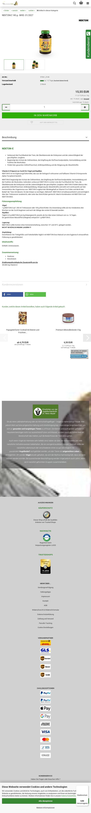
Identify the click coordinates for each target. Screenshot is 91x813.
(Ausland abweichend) (61, 81)
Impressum (45, 596)
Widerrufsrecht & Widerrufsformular (45, 610)
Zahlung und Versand (45, 619)
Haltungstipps (45, 592)
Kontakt (45, 601)
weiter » (23, 10)
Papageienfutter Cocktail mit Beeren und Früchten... (22, 331)
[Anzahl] (45, 107)
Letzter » (31, 10)
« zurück (14, 10)
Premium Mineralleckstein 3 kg (68, 330)
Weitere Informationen (45, 808)
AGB (45, 605)
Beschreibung (9, 137)
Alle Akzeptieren (46, 801)
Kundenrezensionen (12, 284)
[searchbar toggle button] (74, 3)
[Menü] (86, 787)
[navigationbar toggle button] (87, 3)
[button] (6, 107)
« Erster (6, 10)
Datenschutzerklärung (69, 796)
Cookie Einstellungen (45, 627)
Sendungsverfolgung (45, 587)
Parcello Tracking (45, 623)
